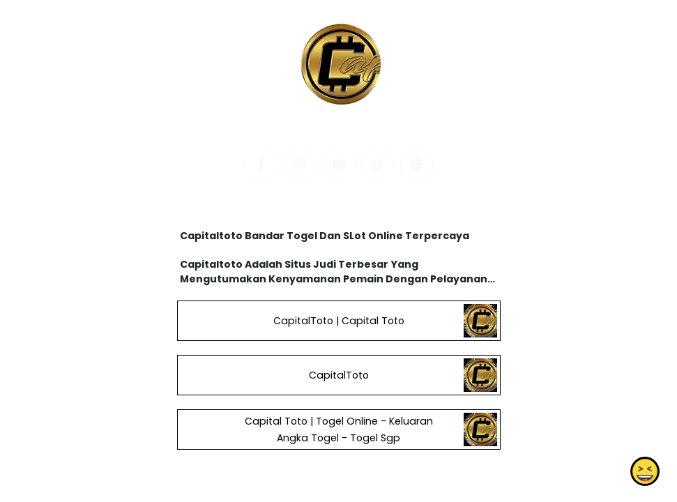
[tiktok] (378, 164)
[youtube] (339, 164)
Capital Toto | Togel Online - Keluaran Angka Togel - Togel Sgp (338, 429)
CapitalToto (338, 375)
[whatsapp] (417, 164)
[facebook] (260, 164)
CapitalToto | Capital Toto (338, 321)
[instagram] (300, 164)
